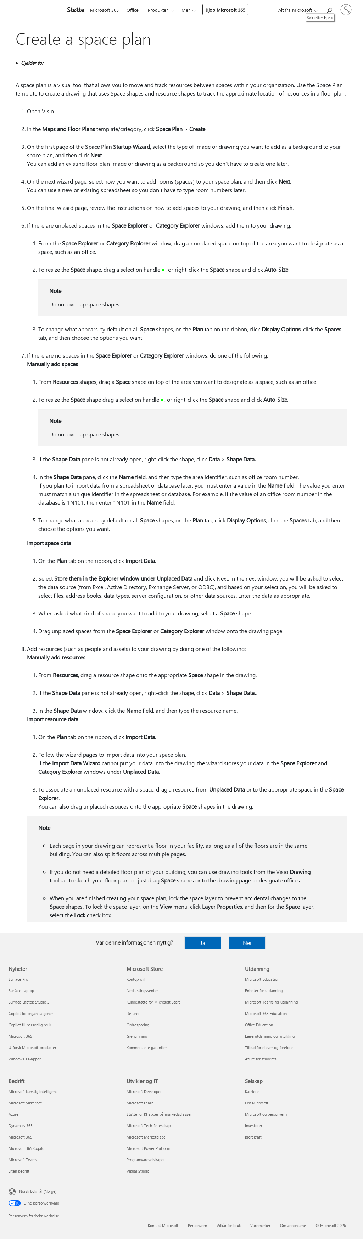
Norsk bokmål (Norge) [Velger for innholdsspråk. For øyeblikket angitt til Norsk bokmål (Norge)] (37, 1191)
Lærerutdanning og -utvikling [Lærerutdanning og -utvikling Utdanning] (270, 1036)
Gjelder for (32, 62)
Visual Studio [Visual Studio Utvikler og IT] (138, 1171)
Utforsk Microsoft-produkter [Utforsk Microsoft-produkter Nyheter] (32, 1047)
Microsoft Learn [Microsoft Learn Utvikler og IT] (140, 1102)
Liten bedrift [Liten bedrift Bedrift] (19, 1171)
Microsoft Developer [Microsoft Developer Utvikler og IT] (144, 1091)
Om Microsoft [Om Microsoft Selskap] (256, 1102)
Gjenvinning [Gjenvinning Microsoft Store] (137, 1036)
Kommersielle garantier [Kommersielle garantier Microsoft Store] (147, 1047)
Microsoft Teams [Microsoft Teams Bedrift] (23, 1159)
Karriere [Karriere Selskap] (252, 1091)
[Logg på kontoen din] (345, 9)
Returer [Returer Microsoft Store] (133, 1013)
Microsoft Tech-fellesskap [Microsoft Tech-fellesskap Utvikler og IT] (149, 1125)
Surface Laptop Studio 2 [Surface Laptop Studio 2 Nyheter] (29, 1002)
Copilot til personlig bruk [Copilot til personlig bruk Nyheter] (30, 1024)
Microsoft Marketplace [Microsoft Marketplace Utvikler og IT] (146, 1137)
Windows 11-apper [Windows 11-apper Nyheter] (25, 1058)
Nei (247, 942)
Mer (186, 10)
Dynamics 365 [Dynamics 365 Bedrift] (21, 1125)
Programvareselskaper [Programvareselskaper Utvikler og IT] (146, 1159)
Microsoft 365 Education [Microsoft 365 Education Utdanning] (266, 1013)
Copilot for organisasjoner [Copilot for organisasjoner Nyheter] (31, 1013)
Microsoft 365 (104, 10)
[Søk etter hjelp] (329, 9)
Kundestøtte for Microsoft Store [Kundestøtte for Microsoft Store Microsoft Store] (154, 1002)
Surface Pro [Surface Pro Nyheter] (18, 979)
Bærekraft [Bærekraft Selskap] (253, 1137)
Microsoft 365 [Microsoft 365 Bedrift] (20, 1137)
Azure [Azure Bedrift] (13, 1114)
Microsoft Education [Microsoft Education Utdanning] (262, 979)
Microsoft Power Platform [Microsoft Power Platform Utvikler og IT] (148, 1148)
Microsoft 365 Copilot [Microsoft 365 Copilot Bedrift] (27, 1148)
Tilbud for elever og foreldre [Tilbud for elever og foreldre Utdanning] (269, 1047)
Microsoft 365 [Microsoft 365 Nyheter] (20, 1036)
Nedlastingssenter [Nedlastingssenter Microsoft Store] (142, 990)
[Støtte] (74, 10)
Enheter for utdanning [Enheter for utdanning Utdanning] (264, 990)
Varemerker (260, 1225)
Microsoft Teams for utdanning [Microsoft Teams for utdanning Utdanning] (271, 1002)
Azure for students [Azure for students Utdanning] (261, 1058)
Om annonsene (293, 1225)
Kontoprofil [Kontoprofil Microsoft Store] (136, 979)
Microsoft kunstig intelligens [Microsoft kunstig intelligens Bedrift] (33, 1091)
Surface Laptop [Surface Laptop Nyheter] (21, 990)
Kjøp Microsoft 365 (225, 10)
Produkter (158, 10)
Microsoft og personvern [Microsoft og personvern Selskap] (266, 1114)
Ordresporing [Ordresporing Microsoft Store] (138, 1024)
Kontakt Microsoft (163, 1225)
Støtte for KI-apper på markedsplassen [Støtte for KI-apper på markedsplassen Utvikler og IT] (159, 1114)
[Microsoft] (33, 10)
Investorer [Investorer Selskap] (253, 1125)
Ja (202, 942)
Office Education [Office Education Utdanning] (259, 1024)
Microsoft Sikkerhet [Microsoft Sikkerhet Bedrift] (25, 1102)
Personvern (197, 1225)
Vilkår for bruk (229, 1225)
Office (133, 10)
